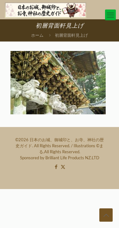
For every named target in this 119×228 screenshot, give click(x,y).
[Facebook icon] (56, 166)
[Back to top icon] (106, 215)
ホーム (37, 35)
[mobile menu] (110, 15)
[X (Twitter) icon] (63, 166)
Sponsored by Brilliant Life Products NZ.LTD (59, 157)
